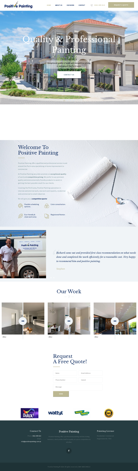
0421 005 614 (36, 436)
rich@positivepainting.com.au (31, 441)
